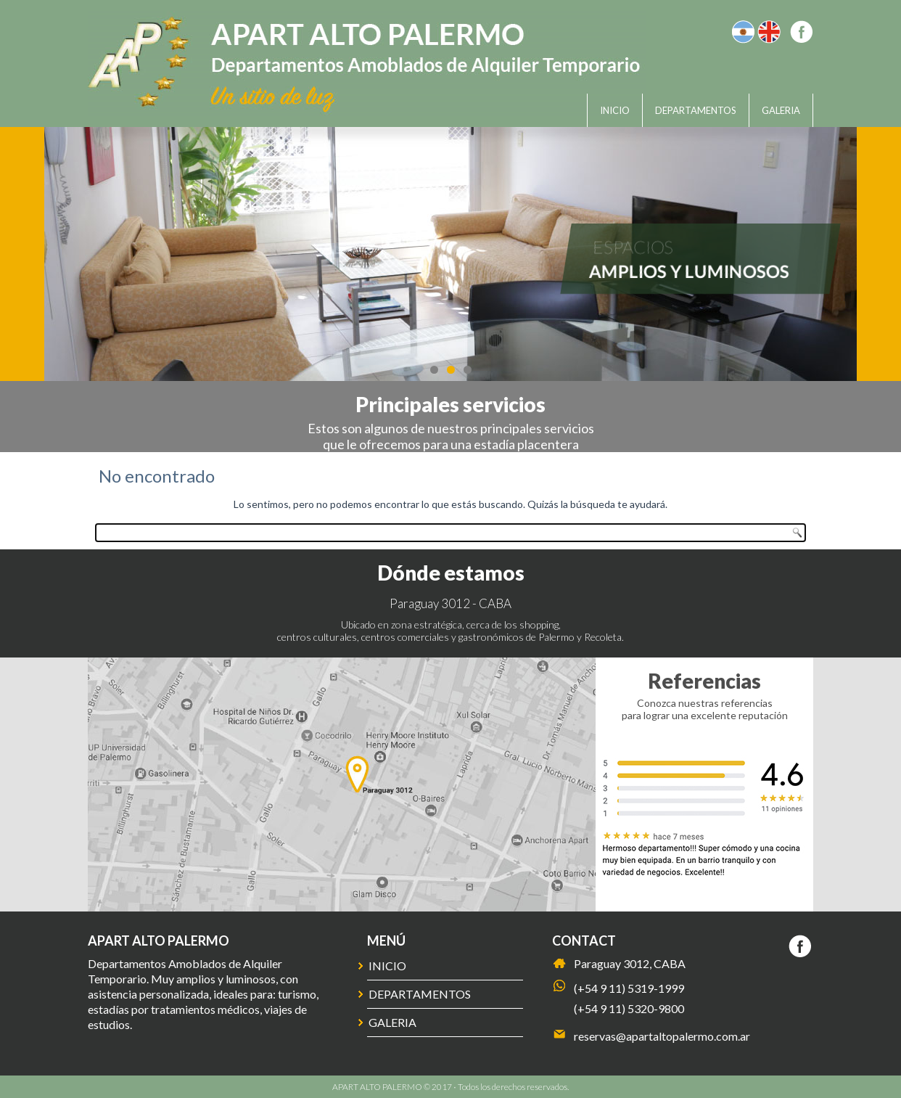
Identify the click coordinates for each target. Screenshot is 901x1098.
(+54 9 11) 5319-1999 (629, 988)
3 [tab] (468, 370)
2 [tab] (451, 370)
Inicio (615, 110)
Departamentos (695, 110)
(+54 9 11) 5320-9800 (629, 1008)
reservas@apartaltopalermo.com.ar (662, 1036)
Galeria (781, 110)
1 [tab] (434, 370)
